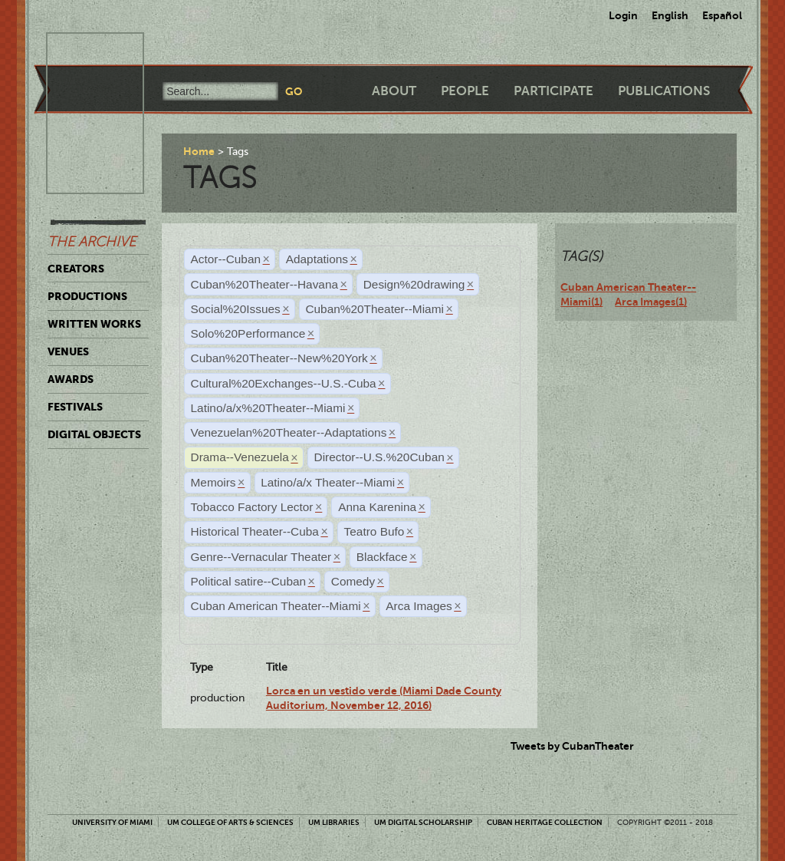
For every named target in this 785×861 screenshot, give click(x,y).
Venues (68, 351)
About (394, 91)
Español (722, 15)
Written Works (94, 324)
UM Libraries (334, 822)
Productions (87, 296)
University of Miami (112, 822)
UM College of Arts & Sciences (230, 822)
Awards (71, 379)
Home (199, 151)
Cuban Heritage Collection (545, 822)
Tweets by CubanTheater (572, 746)
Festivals (75, 407)
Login (623, 15)
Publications (664, 91)
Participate (553, 91)
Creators (76, 268)
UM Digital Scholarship (423, 822)
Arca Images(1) (651, 301)
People (465, 91)
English (670, 15)
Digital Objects (94, 434)
